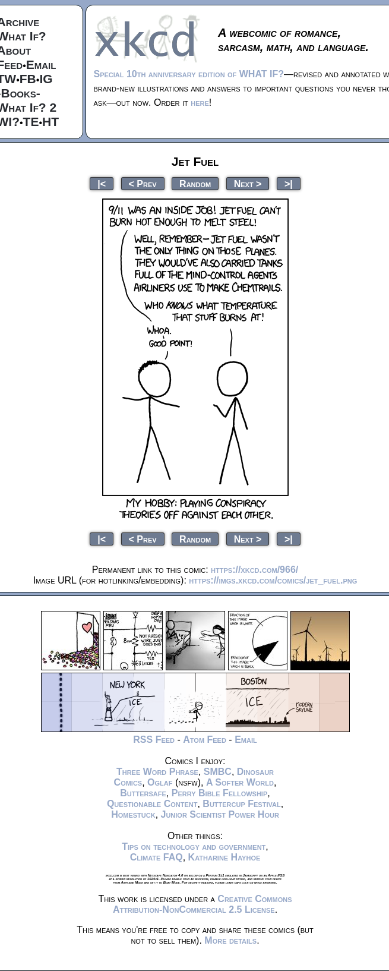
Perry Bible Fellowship (220, 793)
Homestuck (133, 814)
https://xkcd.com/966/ (254, 570)
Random (195, 183)
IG (45, 79)
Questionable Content (152, 804)
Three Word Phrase (157, 772)
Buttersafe (143, 793)
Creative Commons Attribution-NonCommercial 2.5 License (202, 904)
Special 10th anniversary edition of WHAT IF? (189, 74)
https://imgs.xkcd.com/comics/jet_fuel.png (273, 580)
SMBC (218, 772)
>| (288, 183)
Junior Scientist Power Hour (220, 814)
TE (31, 121)
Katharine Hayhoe (224, 857)
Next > (248, 183)
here (200, 102)
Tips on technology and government (193, 846)
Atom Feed (204, 739)
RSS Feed (154, 739)
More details (230, 940)
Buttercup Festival (241, 804)
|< (101, 183)
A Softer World (240, 782)
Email (41, 64)
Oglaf (159, 782)
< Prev (143, 183)
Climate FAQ (156, 857)
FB (28, 79)
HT (50, 121)
